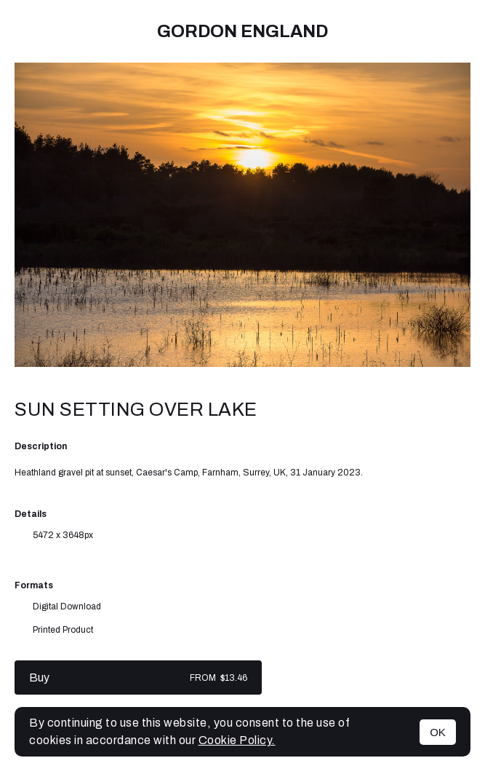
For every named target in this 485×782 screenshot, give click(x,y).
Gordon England (242, 31)
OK (438, 732)
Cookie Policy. (237, 740)
